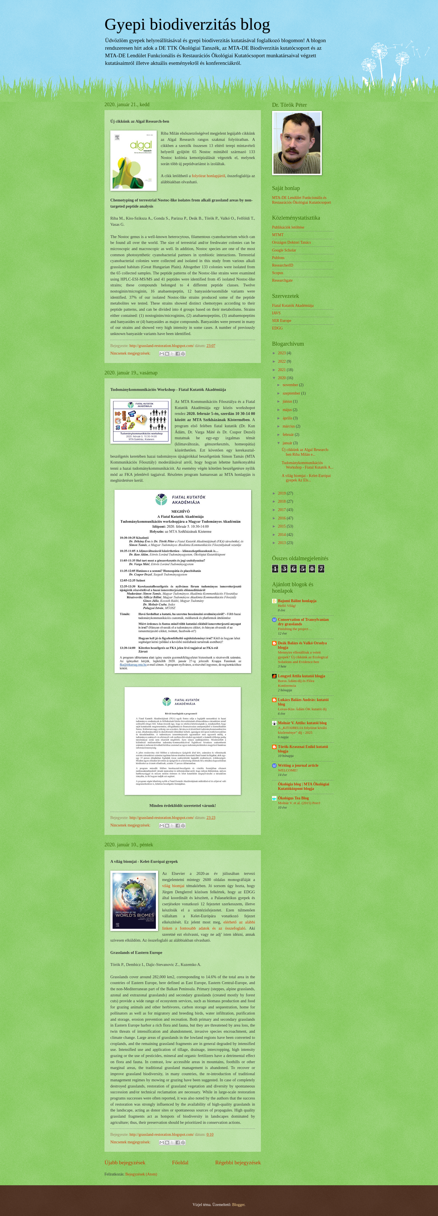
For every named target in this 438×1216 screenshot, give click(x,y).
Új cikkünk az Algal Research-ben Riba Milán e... (305, 452)
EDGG (277, 328)
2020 (282, 378)
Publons (278, 258)
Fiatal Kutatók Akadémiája (293, 305)
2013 (282, 543)
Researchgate (282, 280)
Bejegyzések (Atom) (141, 1174)
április (288, 418)
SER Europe (281, 321)
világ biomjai (173, 886)
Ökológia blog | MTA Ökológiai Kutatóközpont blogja (303, 786)
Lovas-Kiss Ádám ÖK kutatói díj (302, 709)
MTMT (278, 235)
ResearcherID (282, 265)
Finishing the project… (295, 629)
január (288, 443)
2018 (282, 501)
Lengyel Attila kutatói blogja (301, 676)
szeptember (292, 393)
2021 (282, 370)
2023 (282, 353)
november (291, 385)
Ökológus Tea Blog (293, 798)
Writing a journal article (298, 765)
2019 (282, 493)
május (288, 410)
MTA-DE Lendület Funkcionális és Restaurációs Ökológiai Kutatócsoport (301, 200)
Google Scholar (284, 250)
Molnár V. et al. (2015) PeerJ (299, 803)
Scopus (277, 273)
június (288, 401)
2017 (282, 510)
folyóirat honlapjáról (208, 176)
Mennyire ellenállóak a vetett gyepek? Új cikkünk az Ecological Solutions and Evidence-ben (303, 657)
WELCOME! (288, 770)
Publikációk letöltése (288, 227)
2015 (282, 526)
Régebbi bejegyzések (238, 1162)
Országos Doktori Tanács (291, 242)
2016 (282, 518)
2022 (282, 361)
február (289, 435)
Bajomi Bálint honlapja (297, 601)
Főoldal (180, 1162)
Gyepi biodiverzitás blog (187, 24)
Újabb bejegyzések (124, 1162)
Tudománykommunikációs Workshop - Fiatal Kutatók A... (307, 465)
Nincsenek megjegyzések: (130, 353)
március (289, 426)
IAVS (276, 313)
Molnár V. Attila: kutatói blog (302, 723)
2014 (282, 535)
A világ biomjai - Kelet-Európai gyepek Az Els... (306, 478)
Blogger (238, 1205)
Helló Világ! (287, 606)
